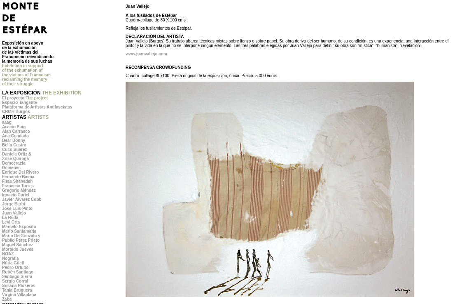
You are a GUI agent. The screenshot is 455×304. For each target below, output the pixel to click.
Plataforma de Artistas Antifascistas (37, 107)
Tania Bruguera (17, 290)
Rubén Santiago (17, 272)
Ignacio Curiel (15, 195)
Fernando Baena (18, 176)
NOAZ (8, 254)
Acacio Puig (14, 127)
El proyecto (25, 98)
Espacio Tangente (19, 102)
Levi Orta (11, 222)
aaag (7, 122)
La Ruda (10, 217)
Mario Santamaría (19, 231)
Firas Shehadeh (17, 181)
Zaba (7, 299)
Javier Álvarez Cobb (22, 199)
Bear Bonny (13, 140)
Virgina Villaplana (19, 294)
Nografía (10, 258)
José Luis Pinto (17, 208)
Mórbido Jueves (17, 249)
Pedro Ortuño (15, 267)
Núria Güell (13, 263)
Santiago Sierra (17, 276)
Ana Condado (15, 136)
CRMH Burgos (16, 111)
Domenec (11, 167)
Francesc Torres (18, 186)
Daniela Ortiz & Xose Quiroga (16, 156)
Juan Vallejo (14, 213)
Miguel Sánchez (17, 245)
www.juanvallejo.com (146, 54)
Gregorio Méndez (19, 190)
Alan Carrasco (16, 131)
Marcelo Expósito (19, 226)
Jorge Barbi (13, 204)
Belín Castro (14, 145)
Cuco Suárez (14, 149)
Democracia (14, 163)
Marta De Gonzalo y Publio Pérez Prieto (21, 238)
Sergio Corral (15, 281)
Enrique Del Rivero (20, 172)
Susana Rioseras (18, 285)
